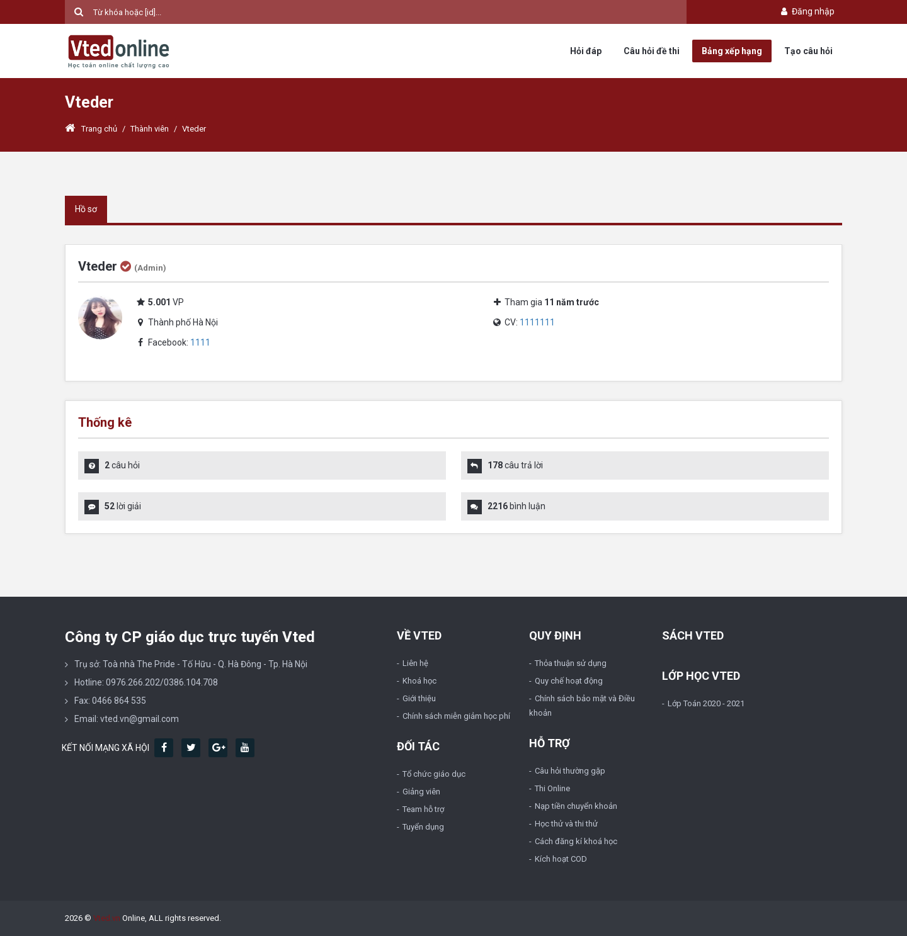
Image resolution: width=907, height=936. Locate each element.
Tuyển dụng (423, 827)
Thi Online (552, 788)
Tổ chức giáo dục (433, 774)
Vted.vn (106, 918)
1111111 (537, 322)
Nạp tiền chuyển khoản (576, 806)
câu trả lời (515, 465)
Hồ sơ (86, 209)
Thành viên (149, 128)
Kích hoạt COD (561, 859)
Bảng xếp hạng (732, 51)
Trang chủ (91, 128)
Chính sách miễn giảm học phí (456, 716)
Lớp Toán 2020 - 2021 (706, 703)
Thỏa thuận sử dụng (571, 663)
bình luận (516, 506)
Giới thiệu (419, 698)
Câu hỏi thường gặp (570, 770)
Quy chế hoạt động (569, 680)
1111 (200, 342)
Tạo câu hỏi (808, 51)
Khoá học (419, 680)
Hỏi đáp (586, 51)
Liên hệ (415, 663)
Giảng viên (421, 791)
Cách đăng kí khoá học (576, 841)
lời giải (123, 506)
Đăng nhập (807, 11)
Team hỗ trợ (423, 809)
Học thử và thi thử (566, 823)
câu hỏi (122, 465)
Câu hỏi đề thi (652, 51)
